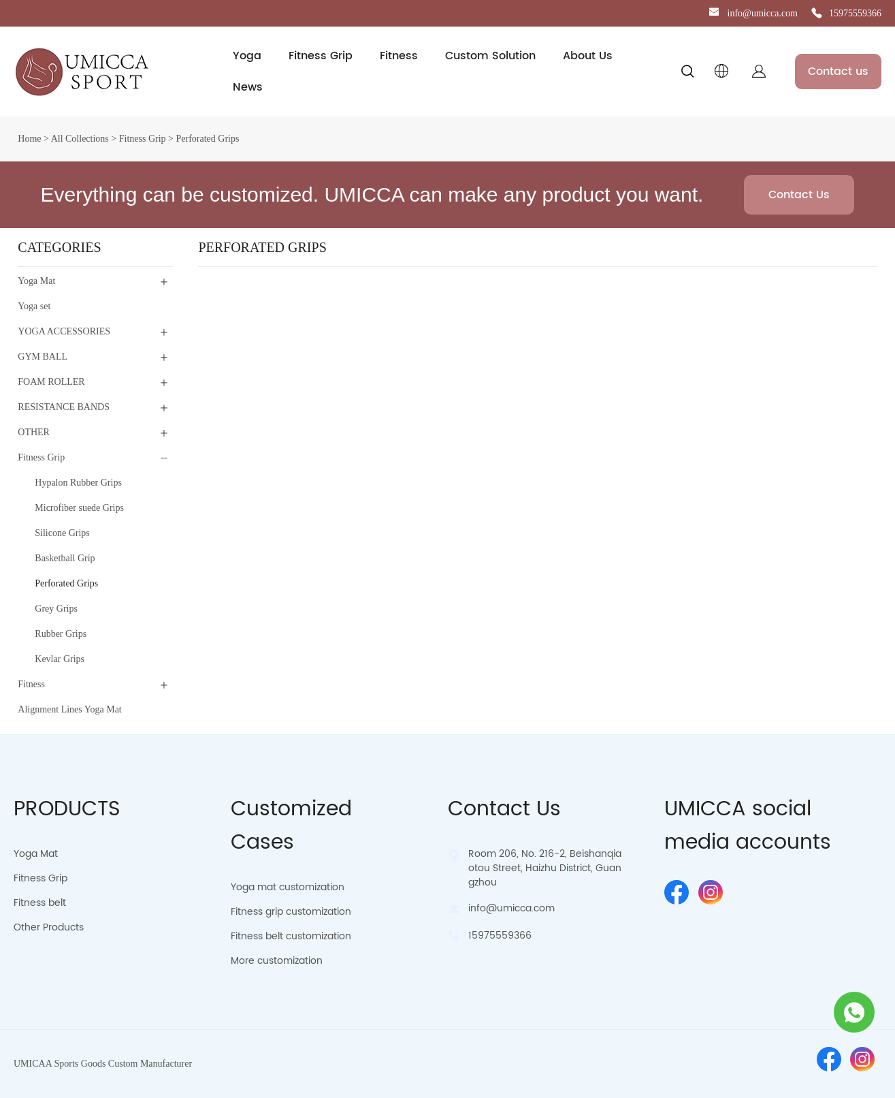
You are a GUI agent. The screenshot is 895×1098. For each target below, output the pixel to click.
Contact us (838, 71)
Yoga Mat (36, 281)
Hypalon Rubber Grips (78, 482)
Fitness (399, 56)
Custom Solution (490, 56)
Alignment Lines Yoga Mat (69, 709)
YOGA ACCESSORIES (64, 331)
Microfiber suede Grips (79, 508)
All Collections (80, 139)
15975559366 (855, 13)
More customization (277, 961)
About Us (588, 56)
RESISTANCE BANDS (64, 407)
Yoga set (34, 306)
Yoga (247, 56)
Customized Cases (291, 826)
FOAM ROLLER (51, 382)
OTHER (34, 432)
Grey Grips (56, 608)
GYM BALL (42, 356)
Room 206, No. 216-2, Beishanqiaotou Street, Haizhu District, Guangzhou (544, 868)
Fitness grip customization (291, 912)
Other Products (49, 927)
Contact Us (799, 195)
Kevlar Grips (59, 659)
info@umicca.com (763, 13)
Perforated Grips (207, 139)
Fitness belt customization (291, 936)
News (248, 87)
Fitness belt (40, 903)
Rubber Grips (60, 634)
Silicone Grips (62, 533)
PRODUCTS (67, 809)
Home (29, 139)
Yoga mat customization (287, 887)
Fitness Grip (321, 56)
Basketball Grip (65, 558)
